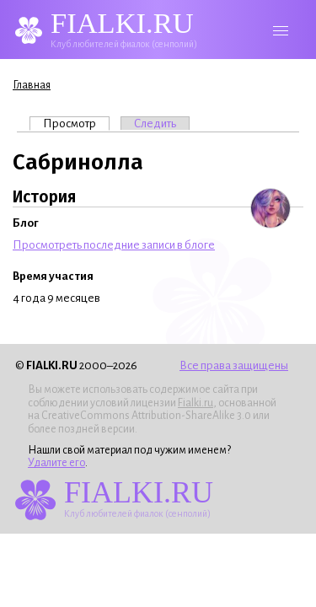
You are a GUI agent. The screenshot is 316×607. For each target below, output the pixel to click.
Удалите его (56, 463)
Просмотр (76, 123)
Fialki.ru (195, 403)
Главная (32, 85)
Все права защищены (233, 365)
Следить (155, 123)
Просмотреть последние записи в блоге (114, 245)
